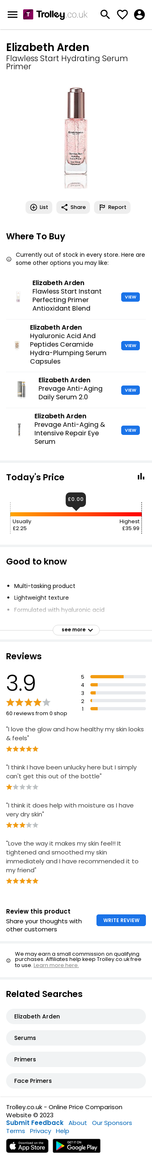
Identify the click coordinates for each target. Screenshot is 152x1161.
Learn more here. (56, 965)
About (78, 1122)
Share (73, 207)
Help (62, 1131)
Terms (15, 1131)
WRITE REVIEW (121, 920)
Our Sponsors (112, 1122)
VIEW (130, 297)
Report (112, 207)
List (39, 207)
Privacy (40, 1131)
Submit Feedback (35, 1122)
